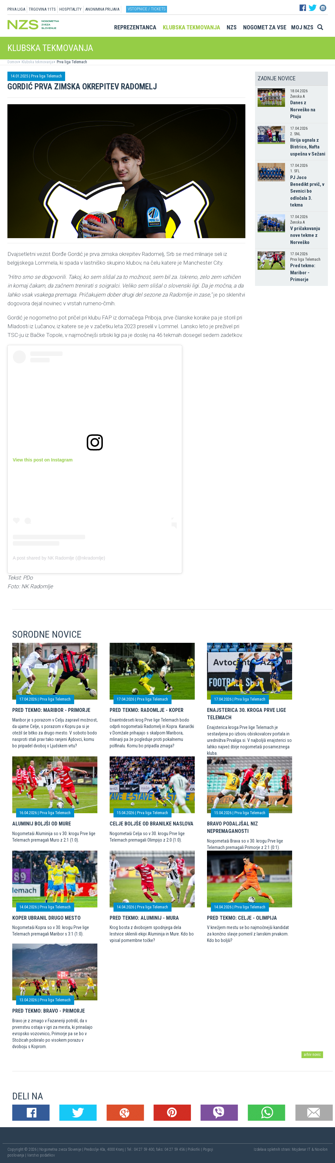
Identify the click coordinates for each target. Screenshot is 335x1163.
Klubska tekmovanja (191, 27)
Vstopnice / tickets (146, 8)
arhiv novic (312, 1054)
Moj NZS (302, 27)
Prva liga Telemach (71, 62)
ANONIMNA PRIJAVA (102, 9)
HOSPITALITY (70, 9)
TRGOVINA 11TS (42, 9)
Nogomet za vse (264, 27)
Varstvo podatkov (41, 1155)
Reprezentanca (135, 27)
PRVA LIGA (16, 9)
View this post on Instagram (43, 459)
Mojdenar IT (301, 1149)
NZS (232, 27)
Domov (12, 62)
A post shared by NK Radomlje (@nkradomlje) (59, 558)
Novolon (321, 1149)
